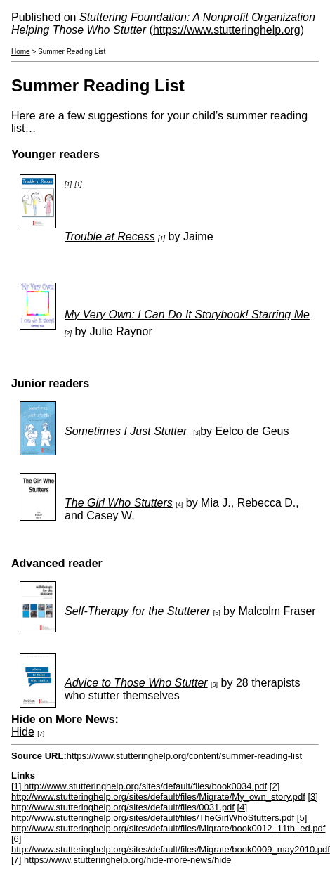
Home (20, 52)
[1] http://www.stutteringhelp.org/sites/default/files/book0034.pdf (139, 786)
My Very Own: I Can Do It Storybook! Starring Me (187, 314)
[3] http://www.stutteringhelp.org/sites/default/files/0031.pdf (164, 801)
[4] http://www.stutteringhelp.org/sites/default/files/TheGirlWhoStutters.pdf (152, 812)
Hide (22, 732)
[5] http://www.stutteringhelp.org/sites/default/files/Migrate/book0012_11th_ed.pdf (168, 822)
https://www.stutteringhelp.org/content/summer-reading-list (184, 756)
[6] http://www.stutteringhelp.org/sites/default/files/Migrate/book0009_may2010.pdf (170, 844)
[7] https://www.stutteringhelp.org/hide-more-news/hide (121, 860)
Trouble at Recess (110, 236)
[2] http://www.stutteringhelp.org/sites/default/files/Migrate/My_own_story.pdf (158, 791)
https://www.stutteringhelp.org (227, 30)
